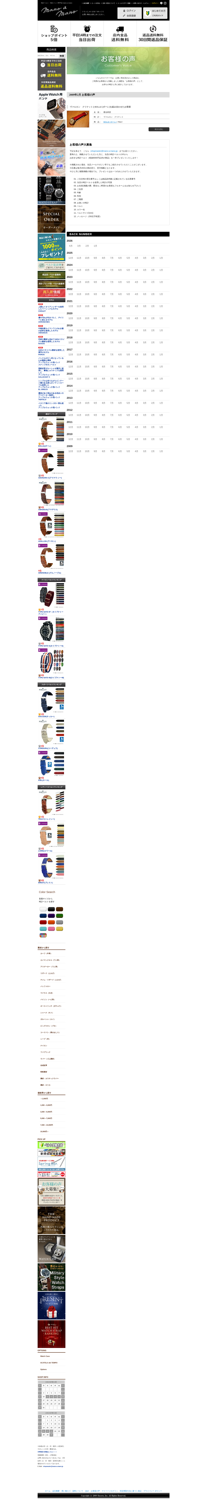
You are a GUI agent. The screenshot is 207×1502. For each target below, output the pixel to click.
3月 (79, 246)
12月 (70, 258)
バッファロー (45, 986)
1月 (95, 246)
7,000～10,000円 (46, 1125)
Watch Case (45, 1356)
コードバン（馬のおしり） (50, 1032)
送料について (77, 1491)
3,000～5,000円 (46, 1112)
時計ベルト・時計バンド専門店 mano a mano (56, 3)
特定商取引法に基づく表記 (130, 1491)
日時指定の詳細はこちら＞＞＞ (47, 1452)
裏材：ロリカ (45, 1085)
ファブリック (45, 1052)
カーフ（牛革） (46, 953)
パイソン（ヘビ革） (47, 1000)
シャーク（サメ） (47, 1013)
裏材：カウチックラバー (49, 1079)
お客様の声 (95, 1491)
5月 (128, 258)
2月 (87, 246)
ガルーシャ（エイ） (47, 1019)
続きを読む (159, 129)
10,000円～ (44, 1132)
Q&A (87, 1491)
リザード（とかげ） (47, 973)
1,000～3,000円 (46, 1105)
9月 (95, 258)
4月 (71, 246)
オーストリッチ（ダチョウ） (51, 1006)
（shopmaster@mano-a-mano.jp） (104, 151)
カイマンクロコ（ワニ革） (50, 960)
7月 (112, 258)
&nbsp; (51, 353)
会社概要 (56, 1491)
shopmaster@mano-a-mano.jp (53, 1466)
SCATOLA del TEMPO (48, 1363)
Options (43, 1369)
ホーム (47, 1491)
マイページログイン (110, 1491)
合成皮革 (43, 1065)
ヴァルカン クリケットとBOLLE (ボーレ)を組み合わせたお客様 (100, 107)
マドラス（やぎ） (47, 993)
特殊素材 (43, 1072)
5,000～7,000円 (46, 1118)
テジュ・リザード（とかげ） (51, 980)
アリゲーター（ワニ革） (49, 967)
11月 (79, 258)
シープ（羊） (45, 1039)
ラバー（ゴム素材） (47, 1059)
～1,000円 (44, 1099)
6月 (120, 258)
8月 (103, 258)
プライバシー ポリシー (152, 1491)
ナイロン (43, 1046)
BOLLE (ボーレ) (110, 122)
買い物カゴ (66, 1491)
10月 (87, 258)
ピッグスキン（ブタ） (48, 1026)
